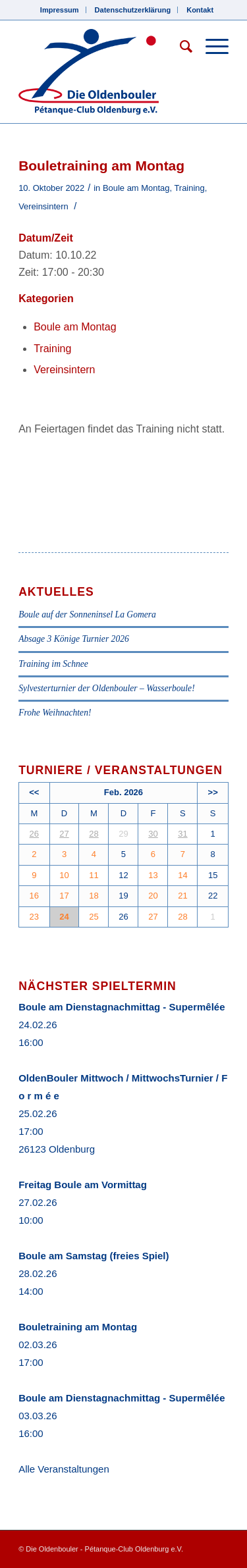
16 (34, 896)
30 (152, 834)
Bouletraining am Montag (77, 1326)
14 (182, 875)
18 (93, 896)
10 (64, 875)
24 (64, 917)
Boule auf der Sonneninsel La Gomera (87, 614)
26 (34, 834)
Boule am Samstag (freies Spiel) (93, 1255)
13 (152, 875)
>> (213, 792)
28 (93, 834)
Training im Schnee (53, 664)
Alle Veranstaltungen (63, 1469)
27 (64, 834)
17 (64, 896)
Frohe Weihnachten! (54, 713)
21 (182, 896)
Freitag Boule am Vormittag (82, 1184)
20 (152, 896)
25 (93, 917)
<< (34, 792)
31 (182, 834)
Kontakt (199, 10)
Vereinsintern (43, 206)
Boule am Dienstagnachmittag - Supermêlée (121, 1006)
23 (34, 917)
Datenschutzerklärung (133, 10)
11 (93, 875)
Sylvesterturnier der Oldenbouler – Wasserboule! (106, 688)
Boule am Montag (136, 188)
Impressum (59, 10)
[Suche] (179, 46)
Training (189, 188)
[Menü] (210, 46)
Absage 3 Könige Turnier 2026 (73, 639)
